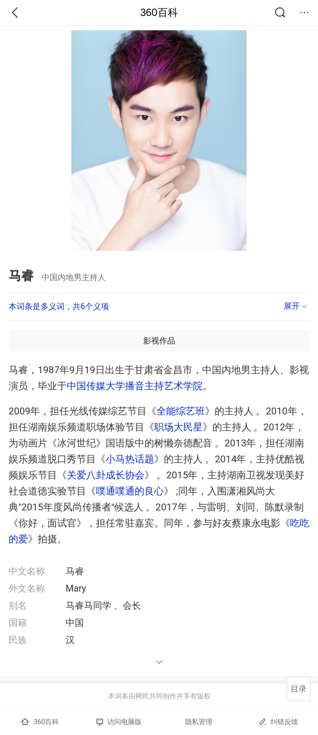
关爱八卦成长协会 (105, 475)
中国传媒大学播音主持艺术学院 (135, 386)
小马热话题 (130, 459)
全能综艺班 (180, 411)
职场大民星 (178, 427)
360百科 (159, 12)
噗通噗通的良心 (130, 491)
